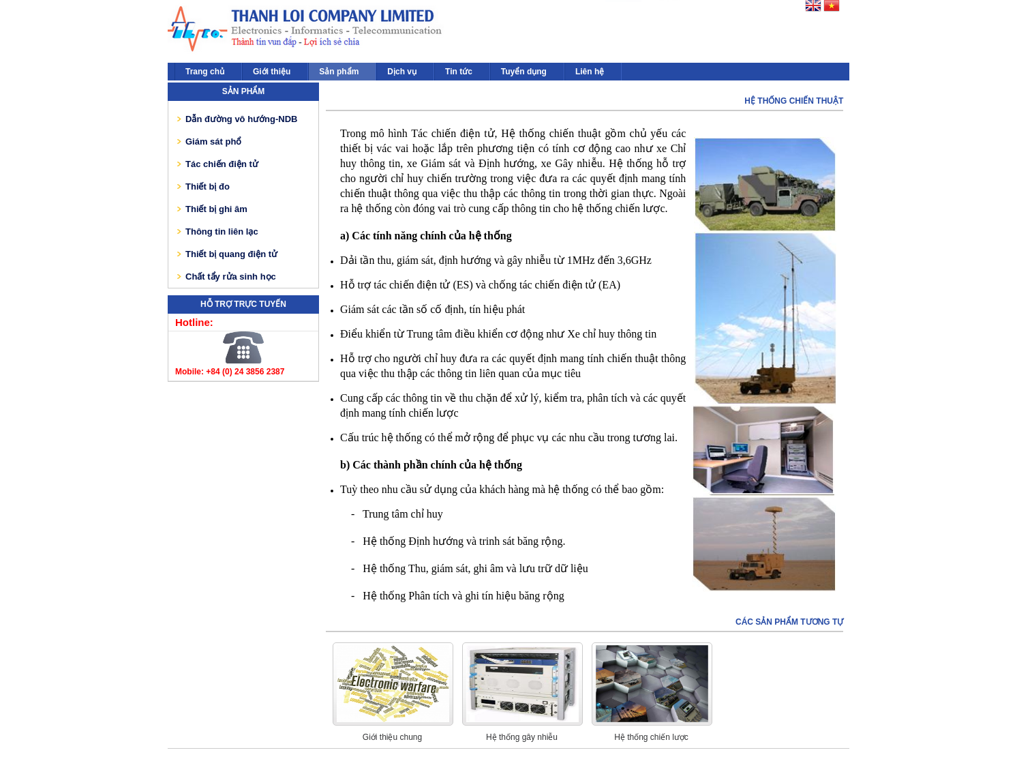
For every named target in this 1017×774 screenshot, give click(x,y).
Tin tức (458, 71)
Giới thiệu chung (392, 737)
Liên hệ (589, 71)
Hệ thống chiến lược (651, 737)
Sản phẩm (339, 71)
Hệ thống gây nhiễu (522, 737)
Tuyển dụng (524, 71)
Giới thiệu (271, 71)
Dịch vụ (401, 71)
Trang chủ (204, 71)
